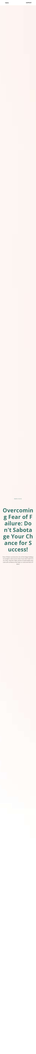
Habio (7, 3)
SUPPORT (29, 3)
